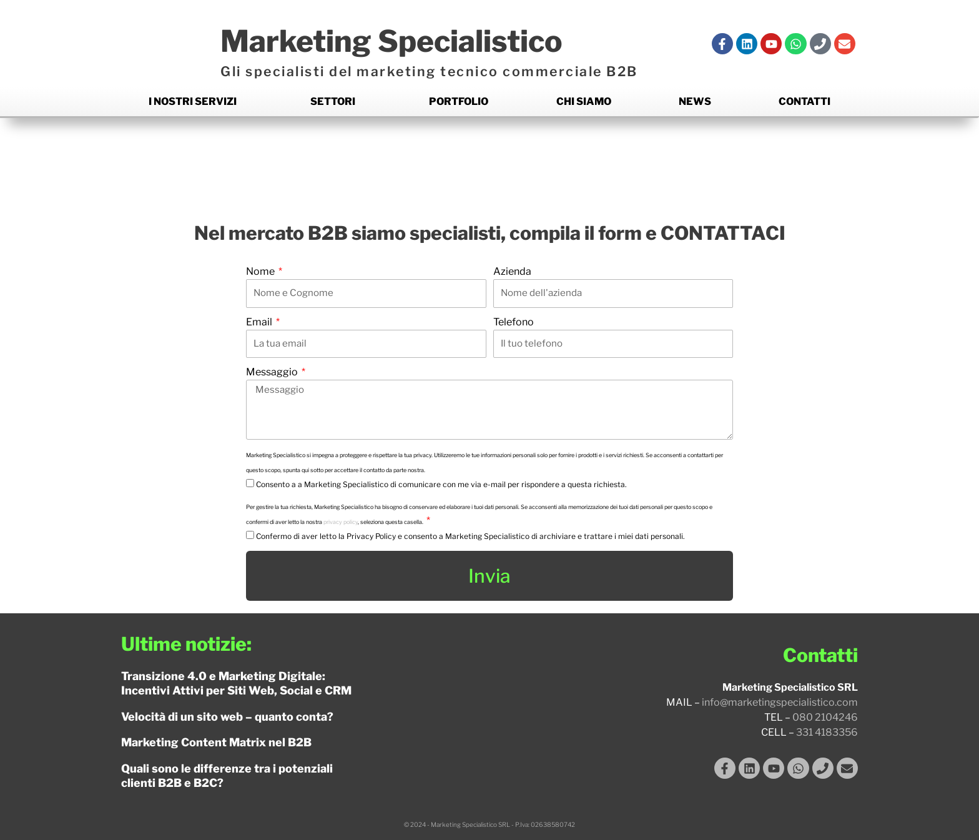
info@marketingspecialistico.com (780, 702)
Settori (332, 101)
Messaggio (273, 372)
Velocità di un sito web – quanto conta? (227, 716)
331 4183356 (827, 732)
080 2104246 (825, 717)
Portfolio (458, 101)
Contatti (804, 101)
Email (260, 322)
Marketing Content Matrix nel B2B (216, 742)
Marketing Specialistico (407, 40)
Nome (261, 271)
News (695, 101)
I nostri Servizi (193, 101)
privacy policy (340, 521)
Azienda (512, 271)
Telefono (513, 322)
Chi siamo (583, 101)
